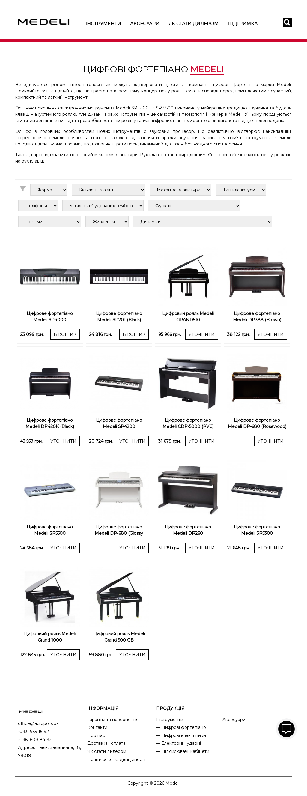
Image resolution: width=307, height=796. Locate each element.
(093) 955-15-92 (33, 731)
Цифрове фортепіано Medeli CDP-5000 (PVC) (187, 423)
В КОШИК (65, 334)
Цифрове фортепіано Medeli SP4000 (50, 316)
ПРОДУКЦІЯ (170, 708)
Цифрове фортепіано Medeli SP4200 (119, 423)
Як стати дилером (193, 23)
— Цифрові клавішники (181, 735)
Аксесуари (144, 23)
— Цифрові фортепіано (181, 727)
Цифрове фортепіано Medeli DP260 (188, 530)
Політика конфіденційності (116, 759)
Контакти (97, 727)
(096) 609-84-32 (35, 739)
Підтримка (243, 23)
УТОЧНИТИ (202, 334)
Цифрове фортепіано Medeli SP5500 (50, 530)
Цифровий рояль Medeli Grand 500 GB (119, 637)
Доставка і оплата (106, 743)
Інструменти (103, 23)
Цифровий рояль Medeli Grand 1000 (50, 637)
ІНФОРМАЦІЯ (103, 708)
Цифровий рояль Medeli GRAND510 (188, 316)
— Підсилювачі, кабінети (182, 751)
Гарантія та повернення (113, 719)
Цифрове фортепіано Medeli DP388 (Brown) (257, 316)
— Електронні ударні (178, 743)
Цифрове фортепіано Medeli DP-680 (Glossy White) (119, 530)
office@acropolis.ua (38, 723)
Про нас (96, 735)
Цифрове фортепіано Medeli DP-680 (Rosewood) (257, 423)
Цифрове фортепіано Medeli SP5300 (257, 530)
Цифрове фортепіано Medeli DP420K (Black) (49, 423)
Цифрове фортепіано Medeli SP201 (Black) (119, 316)
